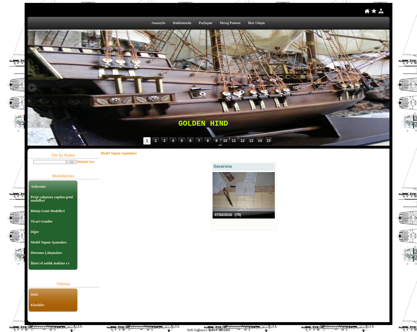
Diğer (35, 232)
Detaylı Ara (85, 162)
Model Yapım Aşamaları (49, 242)
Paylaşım (205, 23)
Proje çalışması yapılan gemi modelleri (52, 199)
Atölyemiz (38, 187)
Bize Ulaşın (256, 23)
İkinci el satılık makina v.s (50, 263)
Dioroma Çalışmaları (46, 253)
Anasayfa (158, 23)
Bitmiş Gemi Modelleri (48, 211)
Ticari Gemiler (42, 221)
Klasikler (37, 305)
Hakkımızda (182, 23)
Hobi (34, 295)
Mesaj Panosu (230, 23)
